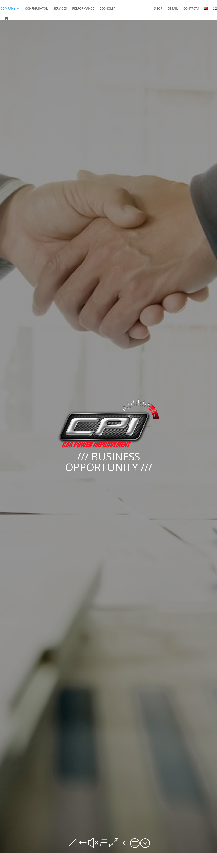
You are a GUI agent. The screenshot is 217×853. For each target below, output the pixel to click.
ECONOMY (107, 8)
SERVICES (60, 8)
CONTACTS (191, 8)
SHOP (158, 8)
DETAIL (173, 8)
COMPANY (7, 8)
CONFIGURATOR (36, 8)
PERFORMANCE (83, 8)
